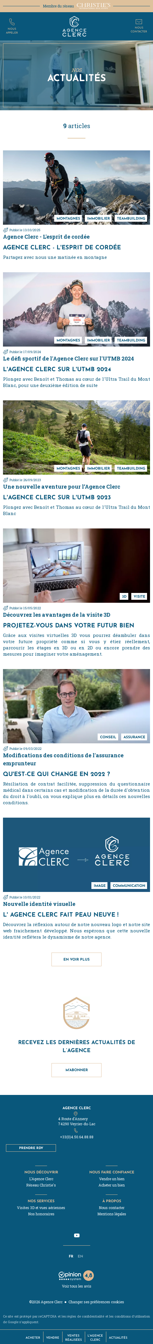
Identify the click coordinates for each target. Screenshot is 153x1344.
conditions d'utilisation (132, 1316)
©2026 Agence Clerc (46, 1301)
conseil (108, 736)
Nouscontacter (139, 29)
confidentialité (93, 1316)
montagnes (68, 218)
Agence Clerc (77, 1108)
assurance (134, 736)
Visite (139, 596)
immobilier (98, 218)
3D (124, 596)
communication (129, 885)
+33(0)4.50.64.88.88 (76, 1136)
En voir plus (76, 959)
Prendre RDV (31, 1148)
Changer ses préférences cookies (96, 1301)
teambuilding (131, 218)
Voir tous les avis (76, 1286)
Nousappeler (12, 30)
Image (100, 885)
